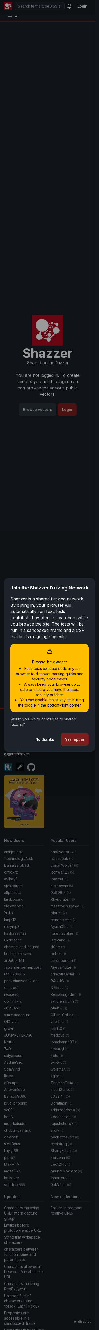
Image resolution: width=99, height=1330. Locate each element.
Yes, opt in (74, 739)
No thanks (44, 739)
